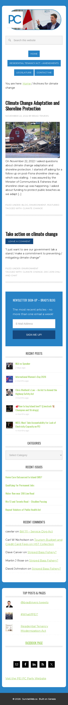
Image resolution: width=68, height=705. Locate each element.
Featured (53, 204)
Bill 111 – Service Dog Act (36, 531)
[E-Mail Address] (34, 323)
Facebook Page (34, 643)
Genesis (52, 699)
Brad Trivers (34, 19)
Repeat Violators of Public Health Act (23, 509)
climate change (33, 208)
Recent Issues (34, 467)
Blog (25, 204)
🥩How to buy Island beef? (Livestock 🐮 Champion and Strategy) (35, 408)
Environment (37, 204)
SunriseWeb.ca (29, 699)
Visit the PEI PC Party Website (25, 678)
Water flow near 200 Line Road (19, 493)
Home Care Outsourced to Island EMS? (23, 477)
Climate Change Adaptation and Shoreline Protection (32, 105)
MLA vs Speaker (22, 363)
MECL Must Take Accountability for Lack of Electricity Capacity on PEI (35, 424)
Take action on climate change (31, 233)
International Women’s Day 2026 (30, 377)
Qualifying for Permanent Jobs (19, 485)
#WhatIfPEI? (29, 614)
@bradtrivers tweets (34, 602)
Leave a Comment (19, 241)
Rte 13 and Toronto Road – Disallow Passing (26, 501)
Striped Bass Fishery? (42, 552)
